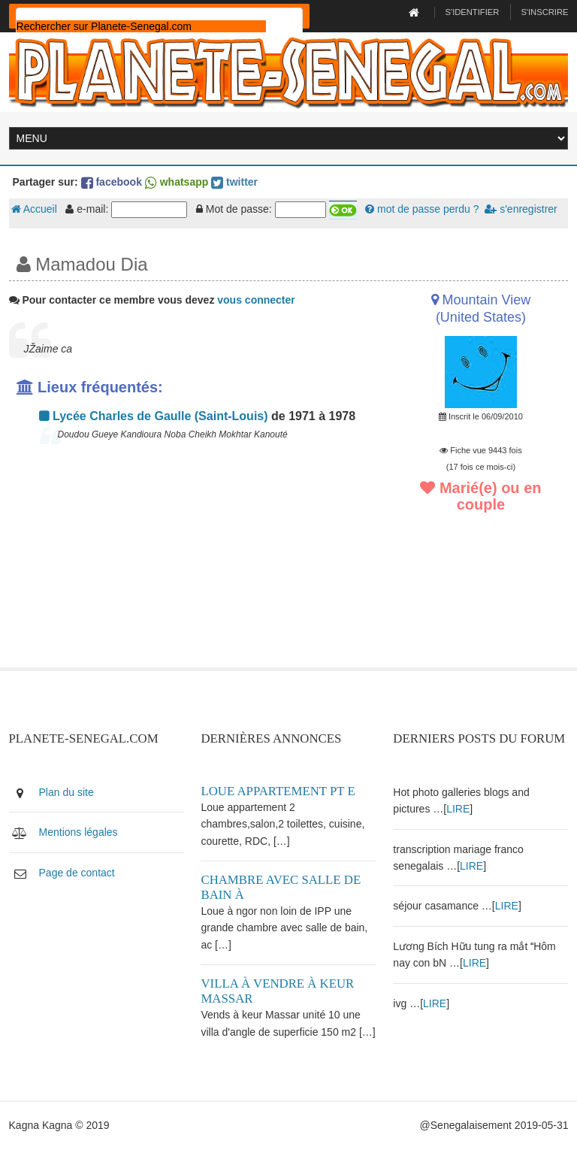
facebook (111, 182)
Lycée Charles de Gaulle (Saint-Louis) (153, 416)
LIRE (458, 809)
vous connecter (256, 300)
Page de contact (77, 873)
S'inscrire (544, 12)
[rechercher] (141, 26)
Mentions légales (78, 832)
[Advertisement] (192, 562)
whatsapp (176, 182)
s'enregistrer (521, 209)
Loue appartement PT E (278, 791)
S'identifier (473, 12)
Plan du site (66, 792)
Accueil (34, 209)
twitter (234, 182)
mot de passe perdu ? (422, 209)
